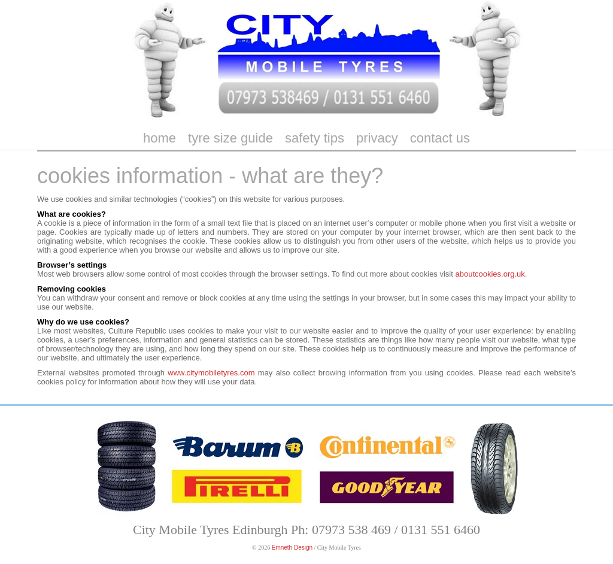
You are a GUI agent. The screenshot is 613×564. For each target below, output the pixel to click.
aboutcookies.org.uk (489, 273)
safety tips (314, 138)
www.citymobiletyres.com (211, 372)
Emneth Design (292, 547)
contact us (440, 138)
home (159, 138)
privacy (377, 138)
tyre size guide (230, 138)
